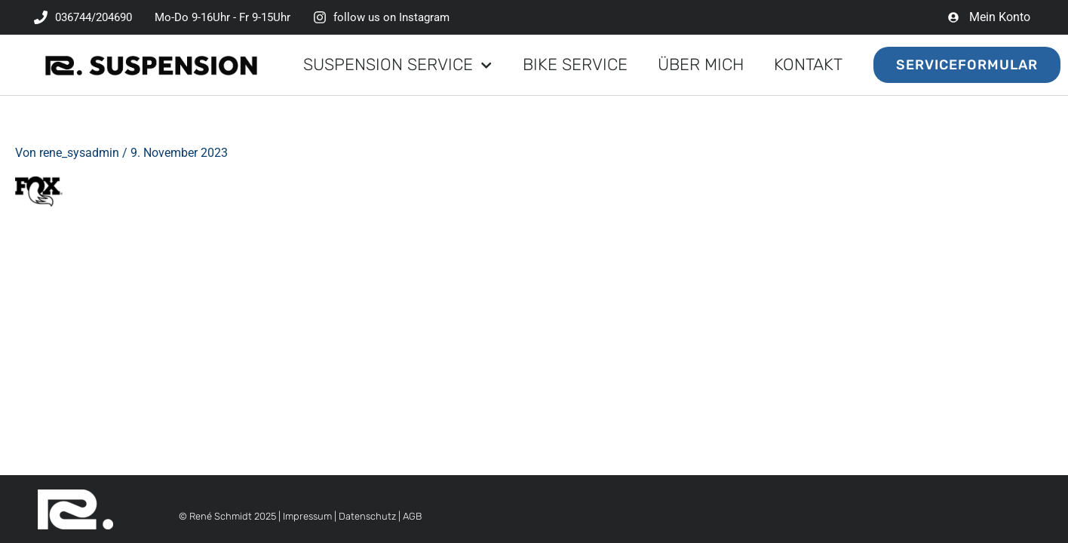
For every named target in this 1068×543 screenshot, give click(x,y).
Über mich (701, 64)
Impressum (307, 516)
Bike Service (575, 64)
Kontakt (808, 64)
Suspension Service (397, 65)
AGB (412, 516)
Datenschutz (367, 516)
